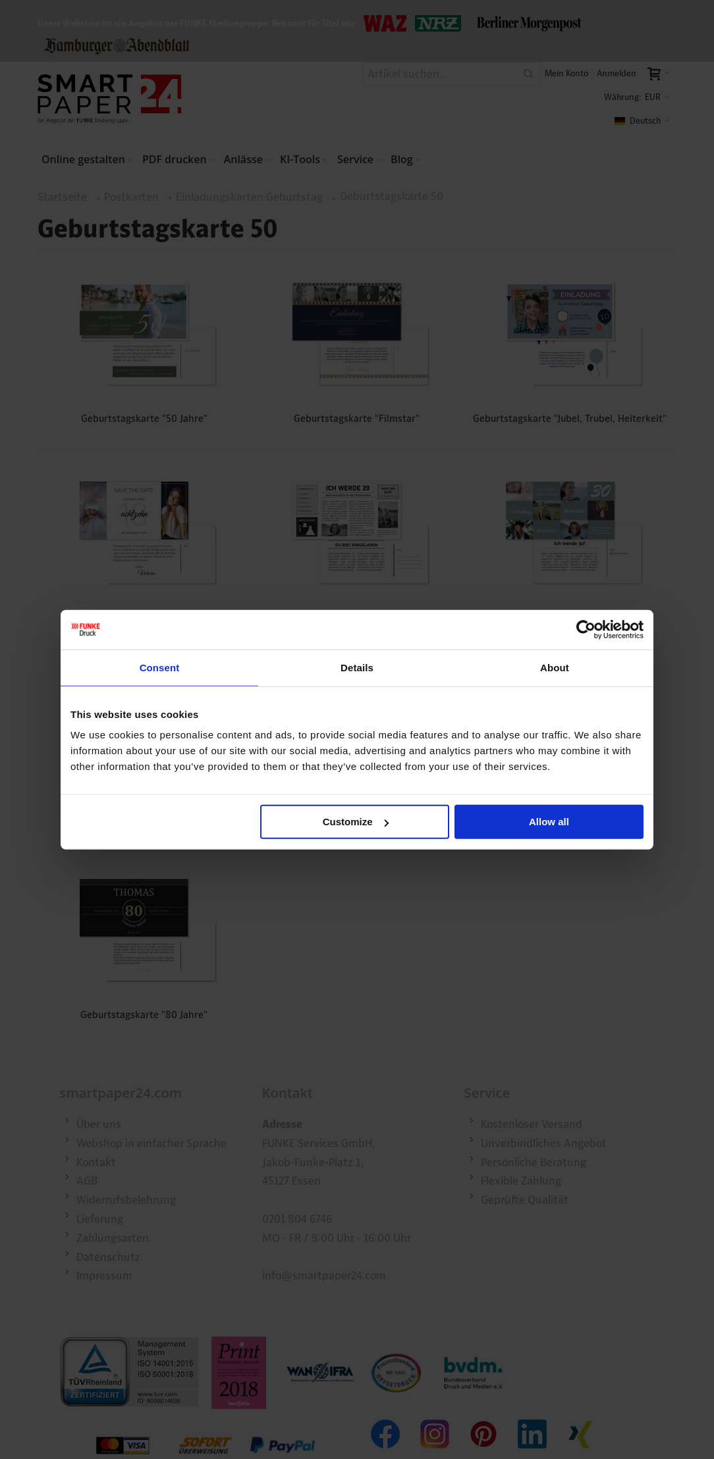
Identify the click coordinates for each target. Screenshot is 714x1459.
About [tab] (554, 667)
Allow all (549, 821)
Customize (356, 821)
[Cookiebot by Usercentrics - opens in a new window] (586, 629)
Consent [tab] (160, 667)
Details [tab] (357, 667)
